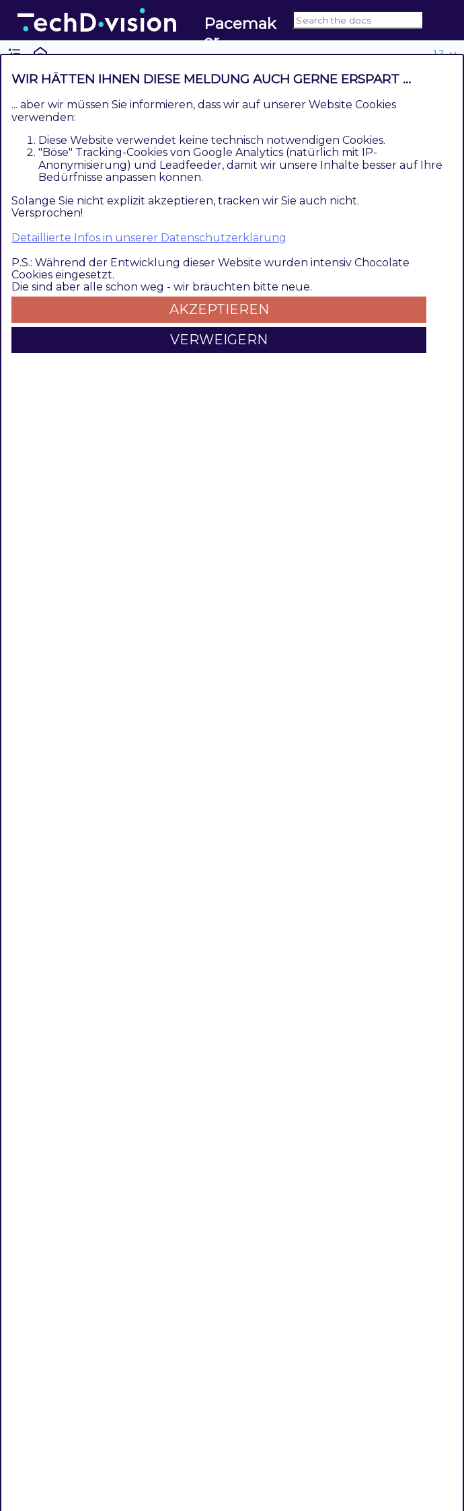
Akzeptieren (219, 309)
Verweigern (219, 340)
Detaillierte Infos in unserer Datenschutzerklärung (148, 237)
